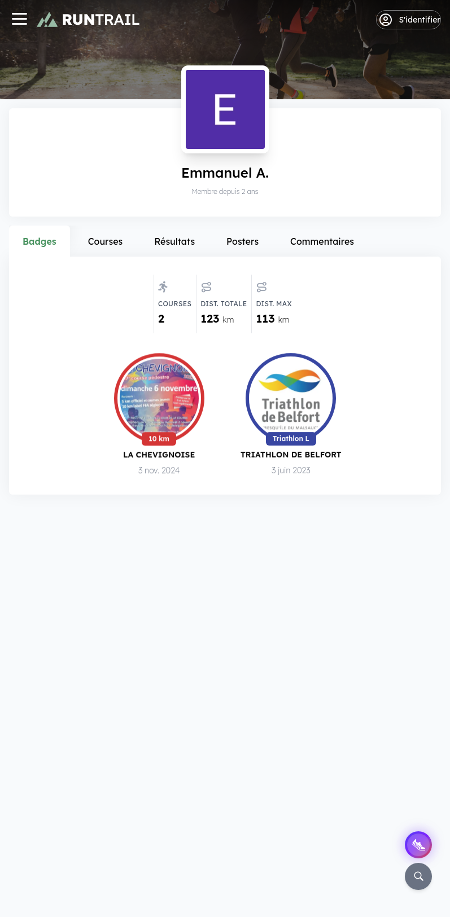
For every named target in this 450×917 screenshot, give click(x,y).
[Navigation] (19, 20)
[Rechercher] (418, 876)
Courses (105, 241)
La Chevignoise (159, 455)
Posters (242, 241)
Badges (39, 241)
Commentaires (322, 241)
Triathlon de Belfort (291, 455)
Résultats (174, 241)
